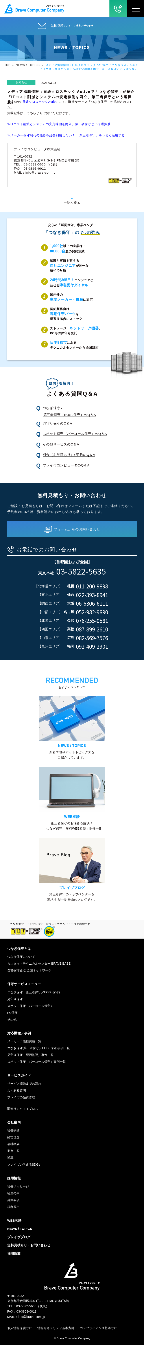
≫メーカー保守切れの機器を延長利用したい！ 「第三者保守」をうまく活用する (66, 135)
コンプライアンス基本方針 (98, 1328)
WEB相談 (14, 1220)
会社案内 (14, 1122)
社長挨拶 (13, 1130)
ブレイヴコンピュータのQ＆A (66, 465)
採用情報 (14, 1178)
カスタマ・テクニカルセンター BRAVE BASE (39, 963)
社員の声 (13, 1193)
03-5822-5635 (81, 571)
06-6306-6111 (92, 603)
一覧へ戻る (72, 203)
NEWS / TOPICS (28, 65)
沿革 (10, 1157)
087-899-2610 (92, 629)
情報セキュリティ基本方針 (55, 1328)
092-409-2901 (92, 646)
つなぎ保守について (21, 956)
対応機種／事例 (19, 1033)
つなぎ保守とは (19, 949)
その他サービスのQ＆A (61, 444)
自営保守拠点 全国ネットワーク (29, 970)
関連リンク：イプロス (22, 1108)
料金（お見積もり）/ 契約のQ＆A (69, 454)
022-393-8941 (92, 594)
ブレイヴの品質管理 (21, 1097)
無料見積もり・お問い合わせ (71, 25)
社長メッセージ (18, 1186)
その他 (12, 1019)
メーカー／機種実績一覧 (24, 1041)
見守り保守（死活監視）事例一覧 (30, 1055)
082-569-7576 (92, 638)
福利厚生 (13, 1207)
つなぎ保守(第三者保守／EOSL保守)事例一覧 (38, 1048)
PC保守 (12, 1012)
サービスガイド (19, 1075)
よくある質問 (16, 1090)
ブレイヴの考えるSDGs (23, 1164)
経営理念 (13, 1137)
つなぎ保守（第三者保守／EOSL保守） (34, 992)
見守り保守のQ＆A (57, 423)
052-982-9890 (92, 612)
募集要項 (13, 1200)
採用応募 (13, 1253)
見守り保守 (15, 999)
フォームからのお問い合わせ (77, 529)
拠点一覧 (13, 1151)
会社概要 (13, 1144)
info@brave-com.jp (40, 172)
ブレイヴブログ (18, 1237)
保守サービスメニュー (24, 984)
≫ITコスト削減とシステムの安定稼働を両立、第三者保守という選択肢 (59, 124)
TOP (7, 65)
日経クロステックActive (39, 101)
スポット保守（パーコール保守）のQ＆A (75, 434)
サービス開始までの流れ (24, 1083)
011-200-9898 (92, 586)
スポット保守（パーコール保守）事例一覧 (36, 1061)
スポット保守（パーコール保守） (30, 1006)
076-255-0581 (92, 620)
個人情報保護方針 (19, 1328)
